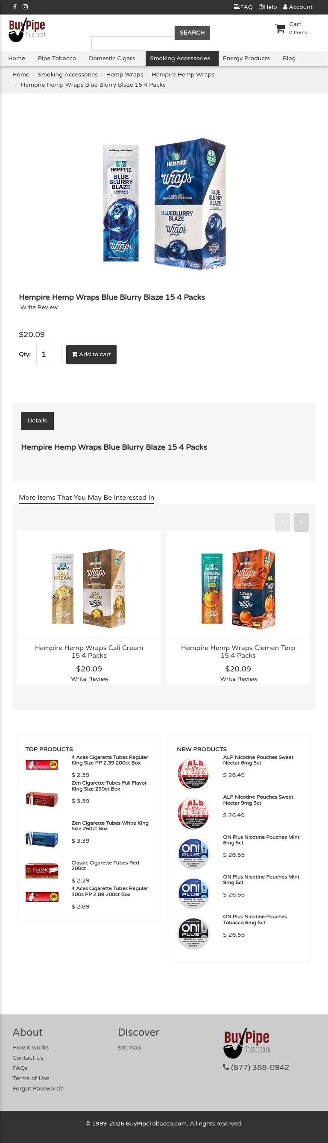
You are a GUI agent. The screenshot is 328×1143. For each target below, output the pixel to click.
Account (298, 7)
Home (16, 58)
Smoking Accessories (180, 58)
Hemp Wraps (125, 74)
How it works (30, 1047)
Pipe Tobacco (57, 58)
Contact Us (28, 1057)
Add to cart (91, 354)
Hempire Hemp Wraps (183, 74)
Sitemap (129, 1047)
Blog (289, 58)
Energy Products (246, 58)
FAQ (243, 7)
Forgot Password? (37, 1088)
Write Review (39, 307)
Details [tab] (37, 420)
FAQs (20, 1068)
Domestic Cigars (112, 58)
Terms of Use (31, 1078)
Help (268, 7)
